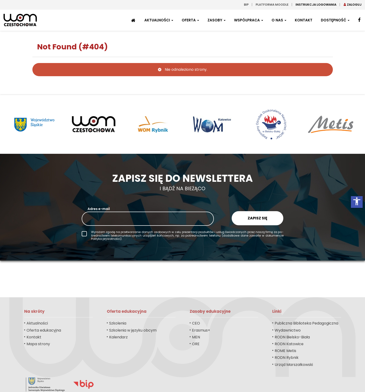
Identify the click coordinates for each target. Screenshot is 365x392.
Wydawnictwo (288, 330)
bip (246, 4)
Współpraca (248, 20)
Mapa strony (38, 344)
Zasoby (216, 20)
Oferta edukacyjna (44, 330)
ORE (196, 344)
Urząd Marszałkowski (294, 364)
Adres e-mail (99, 208)
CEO (196, 323)
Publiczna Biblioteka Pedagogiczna (306, 323)
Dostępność (335, 20)
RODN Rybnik (287, 357)
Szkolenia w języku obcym (133, 330)
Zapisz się (257, 218)
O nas (279, 20)
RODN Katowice (289, 344)
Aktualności (158, 20)
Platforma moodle (272, 4)
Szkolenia (117, 323)
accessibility (356, 201)
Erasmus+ (201, 330)
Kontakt (303, 20)
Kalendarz (118, 337)
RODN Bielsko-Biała (292, 337)
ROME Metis (285, 350)
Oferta (190, 20)
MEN (196, 337)
